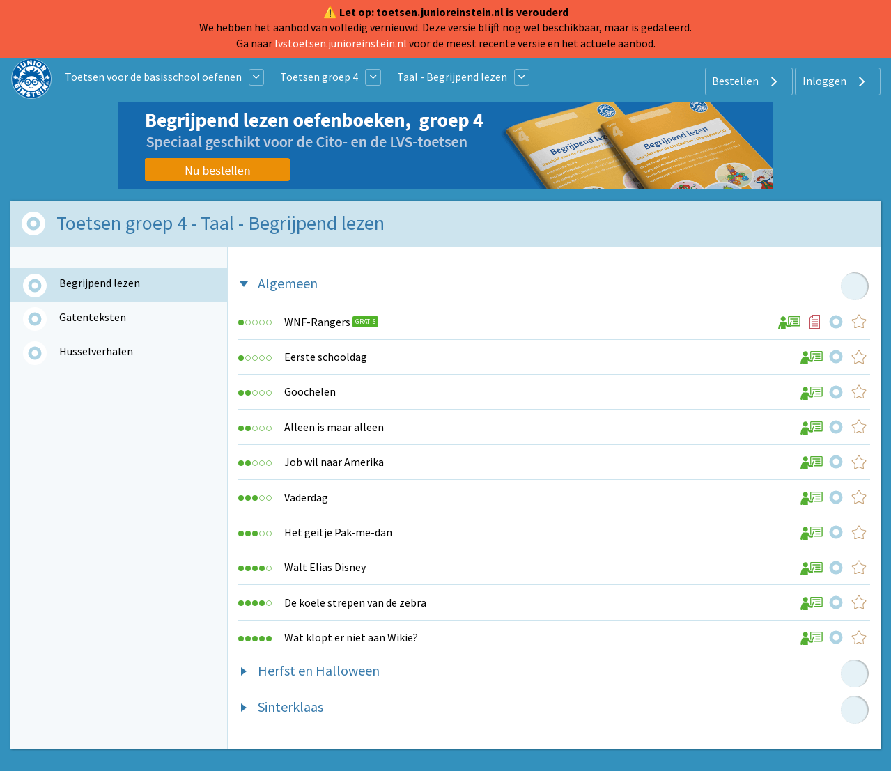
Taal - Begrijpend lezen (452, 77)
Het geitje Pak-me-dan (338, 532)
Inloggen (836, 81)
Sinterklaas (290, 706)
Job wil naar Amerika (334, 462)
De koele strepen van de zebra (355, 602)
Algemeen (288, 283)
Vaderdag (306, 497)
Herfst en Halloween (319, 670)
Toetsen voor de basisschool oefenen (153, 77)
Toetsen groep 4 (319, 77)
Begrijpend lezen (99, 283)
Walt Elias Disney (325, 567)
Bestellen (746, 81)
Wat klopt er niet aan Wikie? (351, 637)
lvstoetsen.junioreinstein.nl (340, 43)
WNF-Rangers (317, 322)
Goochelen (310, 391)
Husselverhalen (96, 351)
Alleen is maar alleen (334, 427)
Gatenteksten (92, 317)
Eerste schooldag (325, 357)
